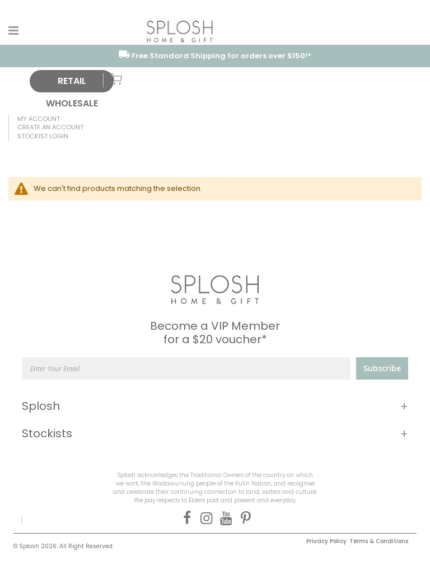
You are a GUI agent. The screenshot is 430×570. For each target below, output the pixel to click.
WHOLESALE (72, 103)
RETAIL (72, 80)
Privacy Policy (326, 541)
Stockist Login (42, 136)
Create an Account (50, 127)
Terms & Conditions (378, 541)
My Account (38, 118)
